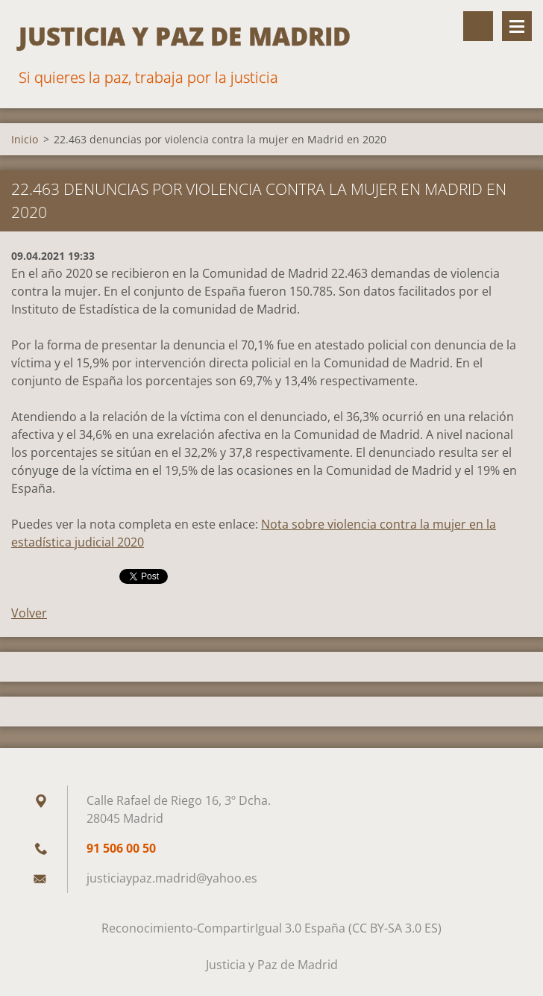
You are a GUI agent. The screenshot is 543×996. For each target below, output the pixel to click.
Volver (29, 613)
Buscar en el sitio (478, 26)
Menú (517, 26)
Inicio (24, 139)
